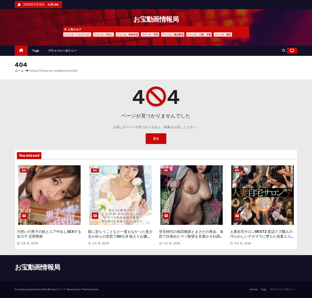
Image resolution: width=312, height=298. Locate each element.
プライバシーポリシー (62, 51)
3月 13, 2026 (29, 243)
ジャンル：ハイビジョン (77, 34)
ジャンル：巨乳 (150, 34)
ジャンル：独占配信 (172, 34)
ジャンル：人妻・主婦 (199, 34)
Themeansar (89, 289)
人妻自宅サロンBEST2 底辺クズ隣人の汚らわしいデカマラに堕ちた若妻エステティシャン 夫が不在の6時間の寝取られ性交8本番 (262, 238)
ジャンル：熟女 (222, 34)
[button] (283, 50)
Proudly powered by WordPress (36, 289)
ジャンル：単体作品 (127, 34)
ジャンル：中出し (103, 34)
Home (254, 289)
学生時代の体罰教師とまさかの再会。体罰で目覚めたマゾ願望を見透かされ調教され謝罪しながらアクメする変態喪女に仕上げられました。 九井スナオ (191, 238)
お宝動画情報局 (155, 19)
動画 (24, 170)
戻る (156, 138)
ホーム (19, 71)
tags (35, 51)
